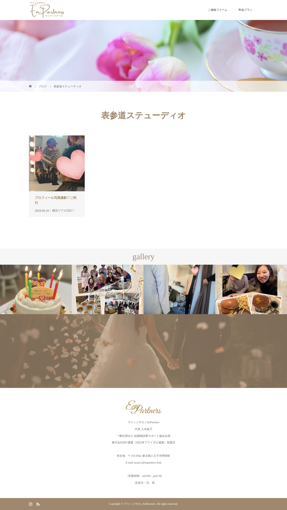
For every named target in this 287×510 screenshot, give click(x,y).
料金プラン (246, 9)
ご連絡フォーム (217, 9)
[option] (36, 289)
